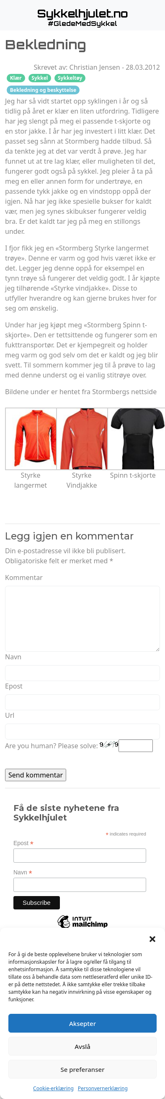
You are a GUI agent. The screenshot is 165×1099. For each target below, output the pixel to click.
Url (9, 715)
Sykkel (39, 77)
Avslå (82, 1046)
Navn (13, 656)
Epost (14, 686)
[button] (152, 938)
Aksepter (82, 1023)
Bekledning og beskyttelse (43, 90)
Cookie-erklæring (53, 1088)
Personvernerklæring (103, 1088)
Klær (16, 77)
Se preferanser (83, 1069)
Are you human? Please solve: (79, 745)
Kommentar (24, 577)
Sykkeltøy (70, 77)
